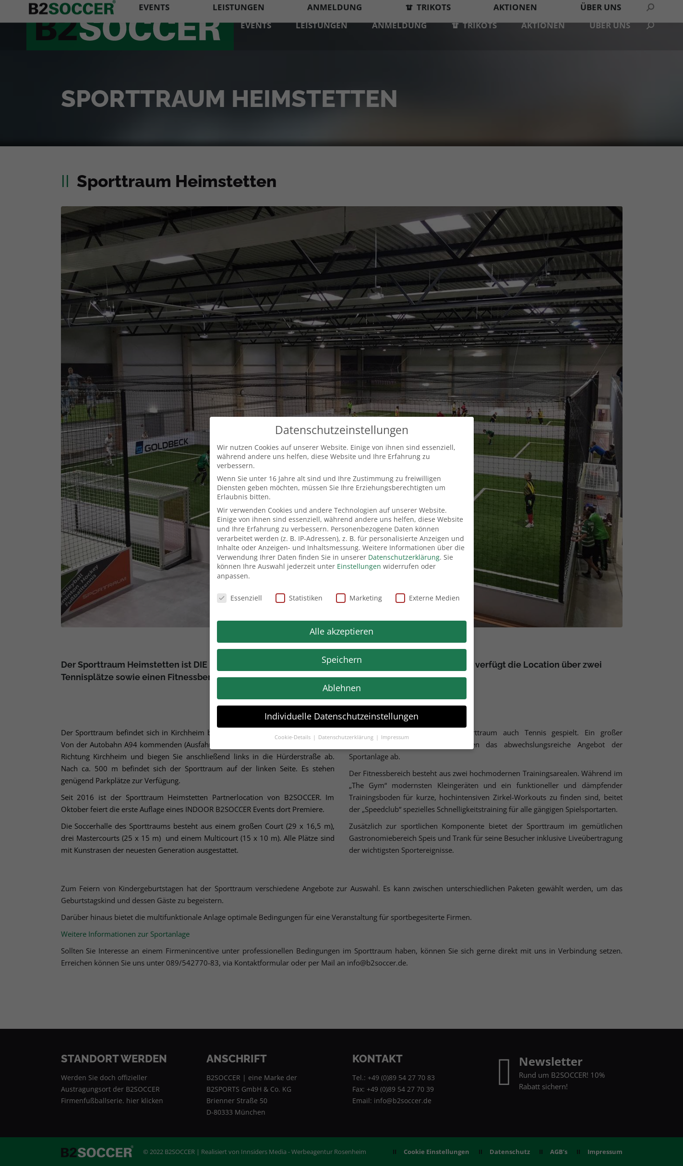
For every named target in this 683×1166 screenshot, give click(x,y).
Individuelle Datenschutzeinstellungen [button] (341, 716)
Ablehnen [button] (342, 688)
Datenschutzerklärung (404, 557)
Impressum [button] (395, 737)
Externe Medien (427, 597)
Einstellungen (359, 566)
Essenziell (239, 597)
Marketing (359, 597)
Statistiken (299, 597)
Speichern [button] (342, 659)
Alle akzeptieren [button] (341, 631)
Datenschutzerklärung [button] (346, 737)
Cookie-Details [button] (293, 737)
